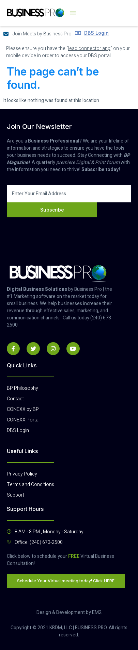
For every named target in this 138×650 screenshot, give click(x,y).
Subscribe (52, 210)
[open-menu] (73, 13)
